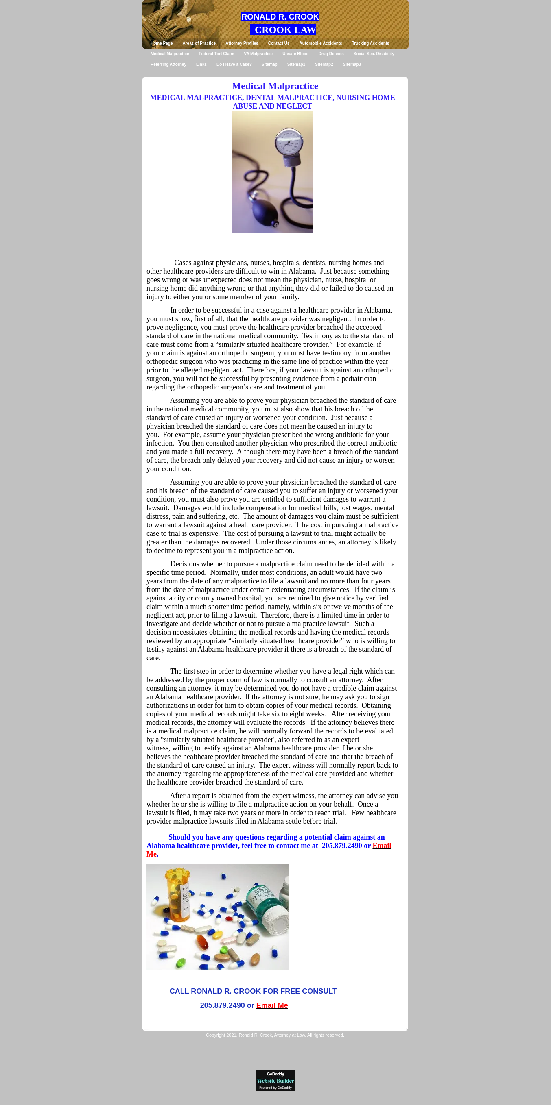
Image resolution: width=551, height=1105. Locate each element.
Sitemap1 (296, 64)
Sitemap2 (324, 64)
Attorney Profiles (241, 43)
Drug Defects (331, 54)
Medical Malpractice (170, 54)
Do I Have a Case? (234, 64)
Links (201, 64)
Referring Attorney (168, 64)
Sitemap (270, 64)
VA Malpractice (258, 54)
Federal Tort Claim (216, 54)
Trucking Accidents (370, 43)
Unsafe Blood (295, 54)
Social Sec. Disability (374, 54)
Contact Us (279, 43)
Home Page (162, 43)
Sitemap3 (352, 64)
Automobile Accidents (321, 43)
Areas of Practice (199, 43)
